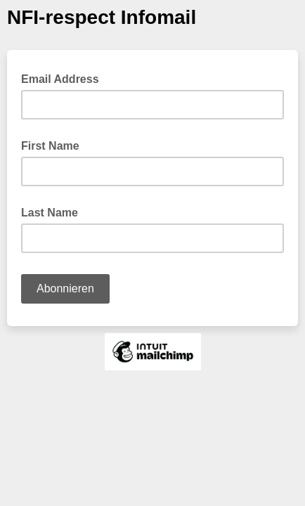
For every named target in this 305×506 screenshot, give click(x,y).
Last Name (49, 213)
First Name (50, 146)
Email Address (64, 78)
